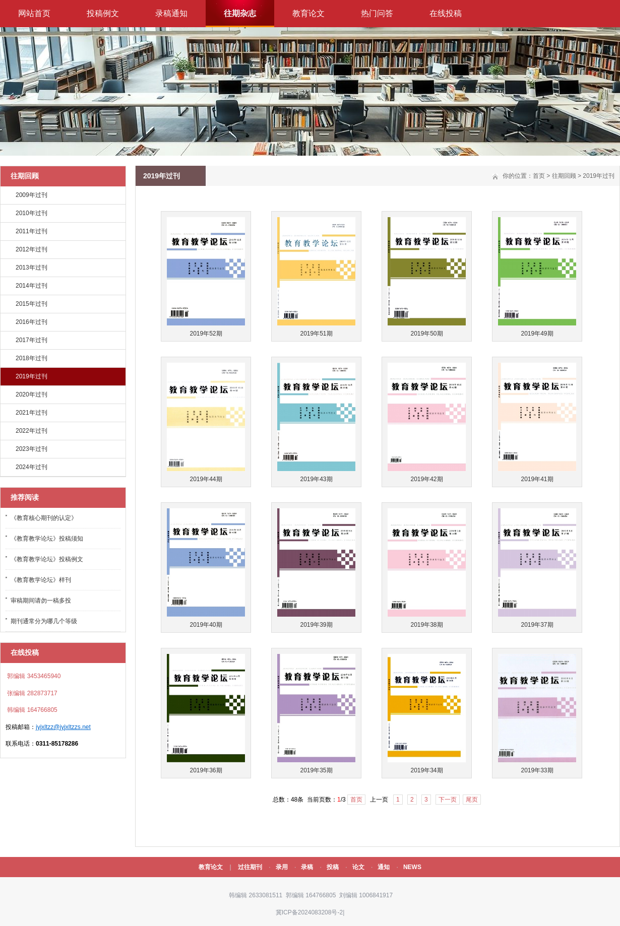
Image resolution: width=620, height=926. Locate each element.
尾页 (472, 799)
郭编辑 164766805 (310, 895)
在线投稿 (445, 13)
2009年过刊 (31, 195)
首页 (539, 175)
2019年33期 (537, 770)
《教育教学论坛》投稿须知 (47, 538)
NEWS (412, 867)
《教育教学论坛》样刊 (41, 579)
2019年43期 (316, 479)
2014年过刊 (31, 285)
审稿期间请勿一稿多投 (41, 600)
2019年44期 (206, 479)
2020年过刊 (31, 394)
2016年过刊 (31, 321)
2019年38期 (426, 624)
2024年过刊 (31, 467)
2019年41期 (537, 479)
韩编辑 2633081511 (254, 895)
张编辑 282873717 (31, 693)
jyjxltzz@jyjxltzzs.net (63, 727)
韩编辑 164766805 (31, 709)
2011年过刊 (31, 231)
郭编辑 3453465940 (33, 676)
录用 (282, 867)
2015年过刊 (31, 303)
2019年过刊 (31, 376)
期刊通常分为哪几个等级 (44, 621)
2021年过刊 (31, 412)
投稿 (333, 867)
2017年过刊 (31, 340)
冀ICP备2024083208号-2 (309, 912)
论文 (358, 867)
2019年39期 (316, 624)
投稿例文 (103, 13)
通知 (384, 867)
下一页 (448, 799)
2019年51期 (316, 333)
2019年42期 (426, 479)
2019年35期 (316, 770)
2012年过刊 (31, 249)
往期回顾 (564, 175)
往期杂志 (240, 13)
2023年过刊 (31, 448)
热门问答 (377, 13)
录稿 (307, 867)
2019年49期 (537, 333)
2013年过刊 (31, 267)
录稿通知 (171, 13)
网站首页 (34, 13)
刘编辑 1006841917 (365, 895)
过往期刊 (250, 867)
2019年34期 (426, 770)
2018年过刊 (31, 358)
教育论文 (308, 13)
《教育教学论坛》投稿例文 (47, 559)
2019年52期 (206, 333)
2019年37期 (537, 624)
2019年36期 (206, 770)
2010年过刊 (31, 213)
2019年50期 (426, 333)
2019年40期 (206, 624)
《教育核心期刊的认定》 (44, 517)
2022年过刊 (31, 430)
